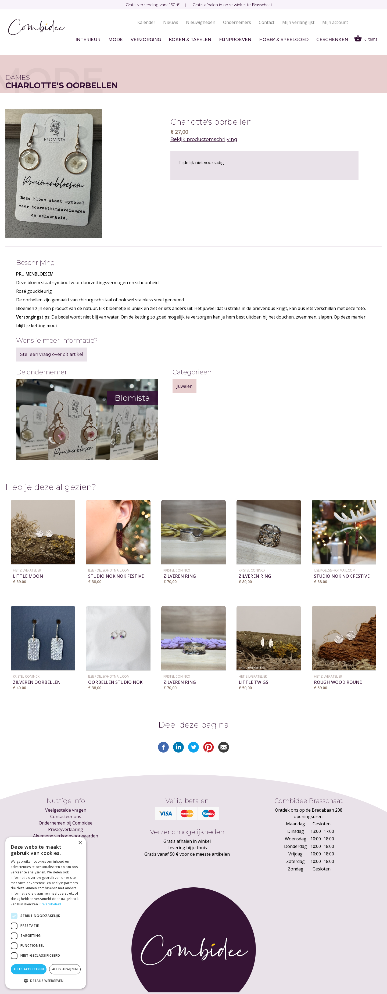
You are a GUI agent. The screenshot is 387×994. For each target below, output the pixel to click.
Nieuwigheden (200, 22)
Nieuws (170, 22)
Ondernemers (237, 22)
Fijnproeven (235, 39)
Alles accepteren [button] (28, 969)
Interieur (88, 39)
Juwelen (184, 386)
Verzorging (146, 39)
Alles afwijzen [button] (65, 969)
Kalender (146, 22)
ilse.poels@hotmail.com (109, 570)
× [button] (80, 843)
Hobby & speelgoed (284, 39)
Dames (17, 77)
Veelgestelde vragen (65, 810)
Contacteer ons (65, 816)
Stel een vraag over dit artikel (51, 354)
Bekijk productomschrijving (203, 139)
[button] (46, 980)
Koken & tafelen (190, 39)
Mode (115, 39)
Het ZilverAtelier (27, 570)
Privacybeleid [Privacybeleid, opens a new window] (50, 904)
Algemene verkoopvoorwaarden (65, 836)
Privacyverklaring (65, 829)
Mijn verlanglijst (298, 22)
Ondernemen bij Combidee (65, 823)
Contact (266, 22)
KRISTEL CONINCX (176, 570)
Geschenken (332, 39)
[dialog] (45, 913)
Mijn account (335, 22)
